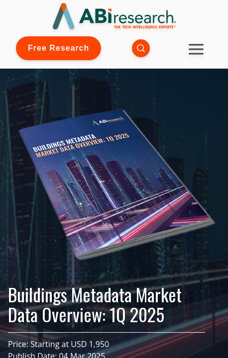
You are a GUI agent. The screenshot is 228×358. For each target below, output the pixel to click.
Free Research (58, 48)
